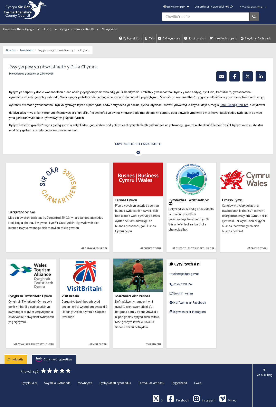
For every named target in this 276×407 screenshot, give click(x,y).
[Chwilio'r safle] (206, 16)
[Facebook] (178, 398)
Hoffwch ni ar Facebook (188, 302)
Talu (150, 38)
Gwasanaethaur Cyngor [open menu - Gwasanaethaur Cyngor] (21, 29)
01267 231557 (181, 284)
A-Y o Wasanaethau (253, 7)
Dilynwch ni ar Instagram (188, 312)
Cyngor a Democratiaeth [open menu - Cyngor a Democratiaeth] (79, 29)
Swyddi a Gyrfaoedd (256, 38)
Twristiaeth (26, 50)
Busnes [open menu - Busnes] (50, 29)
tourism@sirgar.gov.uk (184, 274)
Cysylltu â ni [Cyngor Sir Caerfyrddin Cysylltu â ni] (29, 383)
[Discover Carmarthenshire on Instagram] (204, 398)
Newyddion (109, 29)
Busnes (11, 50)
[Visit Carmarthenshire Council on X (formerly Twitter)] (157, 398)
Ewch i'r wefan (181, 293)
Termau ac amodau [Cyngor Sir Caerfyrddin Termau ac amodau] (151, 383)
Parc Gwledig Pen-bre (234, 105)
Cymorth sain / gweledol (213, 6)
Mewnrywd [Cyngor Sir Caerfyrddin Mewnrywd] (85, 383)
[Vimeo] (228, 398)
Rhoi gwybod (195, 38)
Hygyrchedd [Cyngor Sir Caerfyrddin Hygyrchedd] (179, 383)
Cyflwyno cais (169, 38)
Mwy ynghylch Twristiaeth (138, 144)
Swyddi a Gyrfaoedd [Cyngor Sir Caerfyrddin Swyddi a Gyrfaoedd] (57, 383)
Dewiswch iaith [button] (176, 7)
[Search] (254, 16)
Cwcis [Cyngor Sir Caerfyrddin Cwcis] (198, 383)
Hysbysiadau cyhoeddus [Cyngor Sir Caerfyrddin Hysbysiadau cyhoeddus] (115, 383)
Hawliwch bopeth (223, 38)
